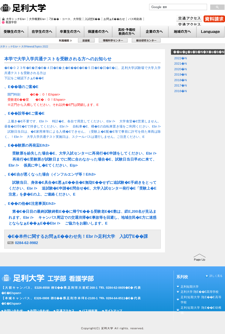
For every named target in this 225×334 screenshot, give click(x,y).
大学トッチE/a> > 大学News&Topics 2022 (24, 46)
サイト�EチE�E (112, 310)
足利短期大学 (190, 286)
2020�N (180, 69)
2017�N (180, 85)
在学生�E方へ (42, 32)
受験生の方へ (14, 32)
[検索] (177, 7)
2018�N (180, 80)
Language (210, 32)
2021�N (180, 63)
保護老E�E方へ (98, 32)
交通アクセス (189, 25)
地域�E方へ (182, 32)
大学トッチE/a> (16, 19)
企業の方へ (154, 32)
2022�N (180, 58)
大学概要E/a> (37, 19)
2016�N (180, 91)
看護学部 (11, 22)
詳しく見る (216, 275)
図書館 (86, 40)
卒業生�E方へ (70, 32)
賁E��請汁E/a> (214, 18)
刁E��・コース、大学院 (65, 19)
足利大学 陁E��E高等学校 (200, 291)
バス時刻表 (135, 19)
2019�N (180, 74)
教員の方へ (126, 32)
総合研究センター (146, 40)
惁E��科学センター (113, 40)
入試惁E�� (92, 19)
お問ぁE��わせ (114, 19)
